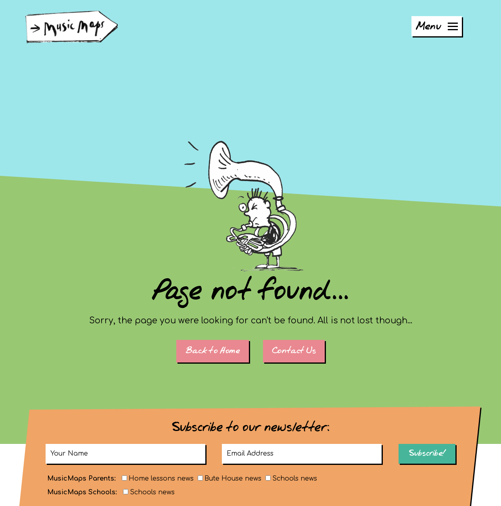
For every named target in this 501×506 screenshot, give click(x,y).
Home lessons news (161, 478)
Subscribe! (427, 453)
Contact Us (294, 351)
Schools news (294, 478)
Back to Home (212, 351)
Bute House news (233, 478)
